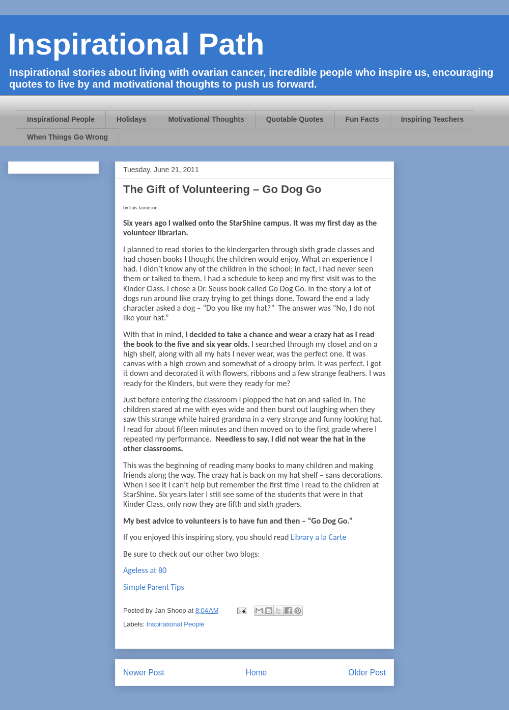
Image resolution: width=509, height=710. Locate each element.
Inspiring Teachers (432, 119)
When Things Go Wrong (67, 137)
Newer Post (143, 672)
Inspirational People (61, 119)
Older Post (367, 672)
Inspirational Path (136, 44)
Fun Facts (362, 119)
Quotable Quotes (295, 119)
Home (256, 672)
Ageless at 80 (144, 570)
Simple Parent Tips (153, 587)
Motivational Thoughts (206, 119)
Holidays (131, 119)
